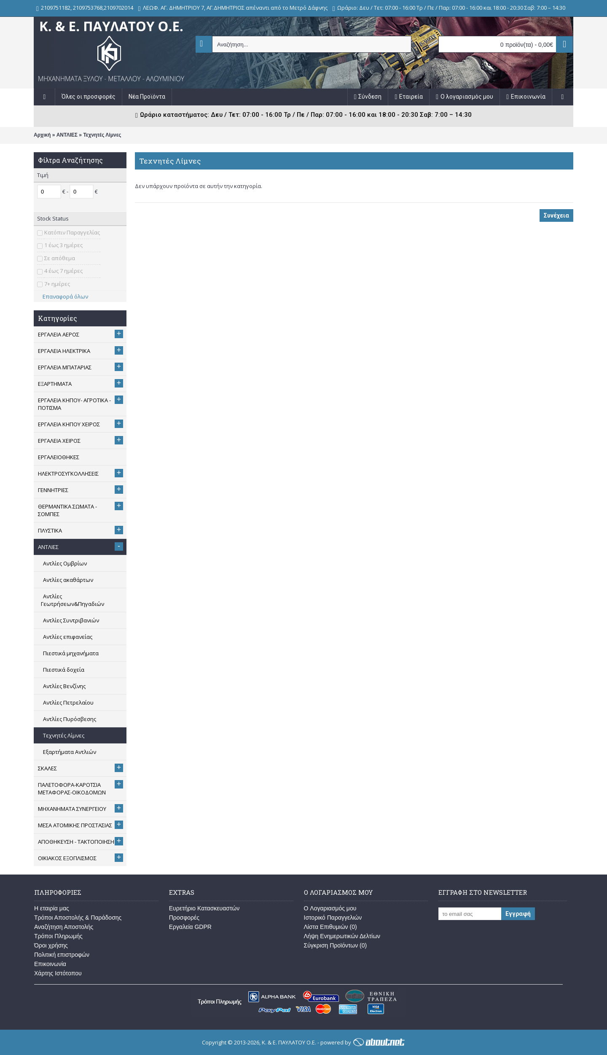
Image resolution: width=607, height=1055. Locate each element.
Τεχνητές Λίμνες (102, 135)
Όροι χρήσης (51, 945)
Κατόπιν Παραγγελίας (72, 232)
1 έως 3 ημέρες (63, 245)
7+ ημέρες (57, 284)
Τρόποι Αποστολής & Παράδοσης (77, 917)
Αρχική (42, 135)
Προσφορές (184, 917)
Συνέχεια (556, 215)
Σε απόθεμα (59, 258)
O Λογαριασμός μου (330, 908)
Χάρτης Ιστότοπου (58, 973)
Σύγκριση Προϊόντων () (335, 945)
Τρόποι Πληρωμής (58, 936)
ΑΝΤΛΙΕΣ (67, 135)
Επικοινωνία (50, 964)
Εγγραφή (518, 913)
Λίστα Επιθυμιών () (330, 926)
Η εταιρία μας (51, 908)
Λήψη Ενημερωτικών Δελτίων (342, 936)
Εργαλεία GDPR (190, 926)
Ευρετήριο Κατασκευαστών (204, 908)
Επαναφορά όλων (62, 296)
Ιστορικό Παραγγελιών (333, 917)
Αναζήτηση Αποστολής (63, 926)
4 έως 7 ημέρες (63, 271)
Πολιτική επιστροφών (61, 954)
